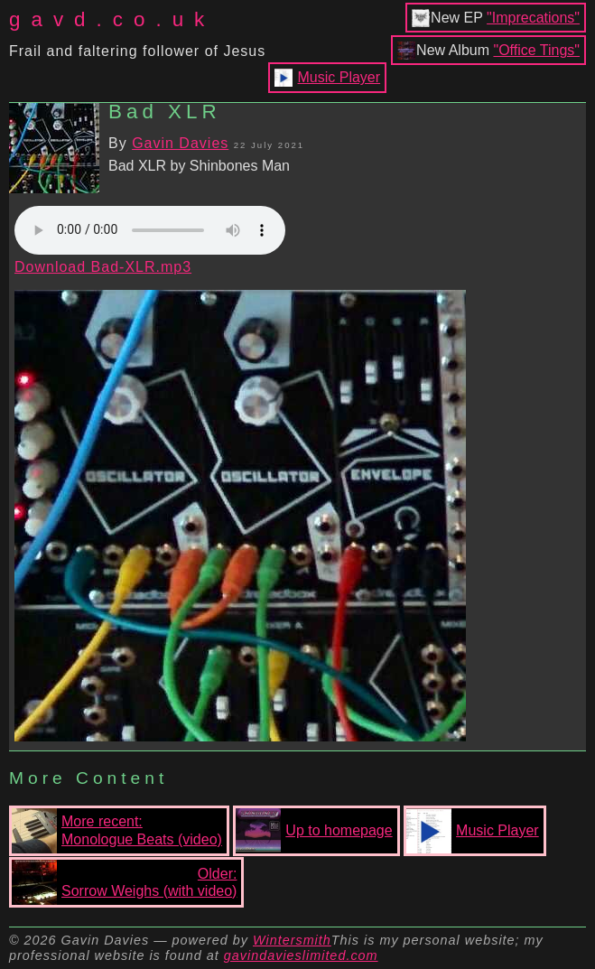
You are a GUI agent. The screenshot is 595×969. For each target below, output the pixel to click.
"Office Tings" (536, 50)
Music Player (339, 77)
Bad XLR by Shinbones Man (199, 165)
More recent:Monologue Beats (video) (117, 830)
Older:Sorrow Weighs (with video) (124, 882)
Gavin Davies (180, 143)
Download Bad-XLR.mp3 (102, 267)
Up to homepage (314, 830)
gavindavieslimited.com (301, 955)
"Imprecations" (533, 17)
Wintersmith (292, 940)
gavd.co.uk (112, 19)
